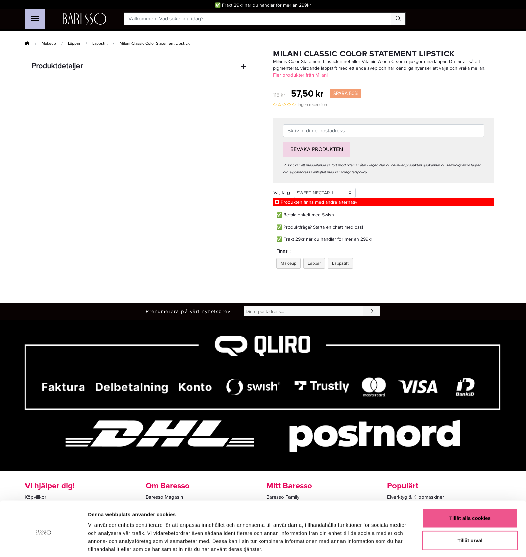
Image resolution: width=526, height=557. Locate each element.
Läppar (74, 43)
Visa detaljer (364, 544)
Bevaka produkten (316, 149)
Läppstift (100, 43)
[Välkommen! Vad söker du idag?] (258, 19)
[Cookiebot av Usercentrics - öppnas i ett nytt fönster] (43, 544)
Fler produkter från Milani (300, 75)
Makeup (49, 43)
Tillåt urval (470, 513)
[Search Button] (398, 19)
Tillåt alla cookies (470, 491)
